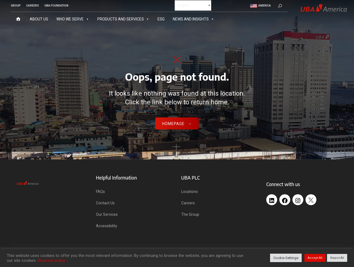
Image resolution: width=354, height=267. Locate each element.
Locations (189, 191)
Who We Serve (72, 19)
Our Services (107, 214)
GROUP (16, 5)
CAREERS (32, 5)
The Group (190, 214)
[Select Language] (193, 5)
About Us (39, 19)
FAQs (100, 191)
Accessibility (106, 226)
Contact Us (105, 203)
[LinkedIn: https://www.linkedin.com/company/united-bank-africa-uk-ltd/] (271, 198)
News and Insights (193, 19)
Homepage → (177, 124)
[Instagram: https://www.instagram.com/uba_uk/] (298, 198)
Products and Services (123, 19)
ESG (161, 19)
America (260, 5)
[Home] (18, 19)
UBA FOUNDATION (56, 5)
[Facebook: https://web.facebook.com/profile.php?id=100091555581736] (285, 198)
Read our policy (51, 260)
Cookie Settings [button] (285, 258)
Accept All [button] (315, 258)
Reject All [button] (337, 258)
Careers (188, 203)
